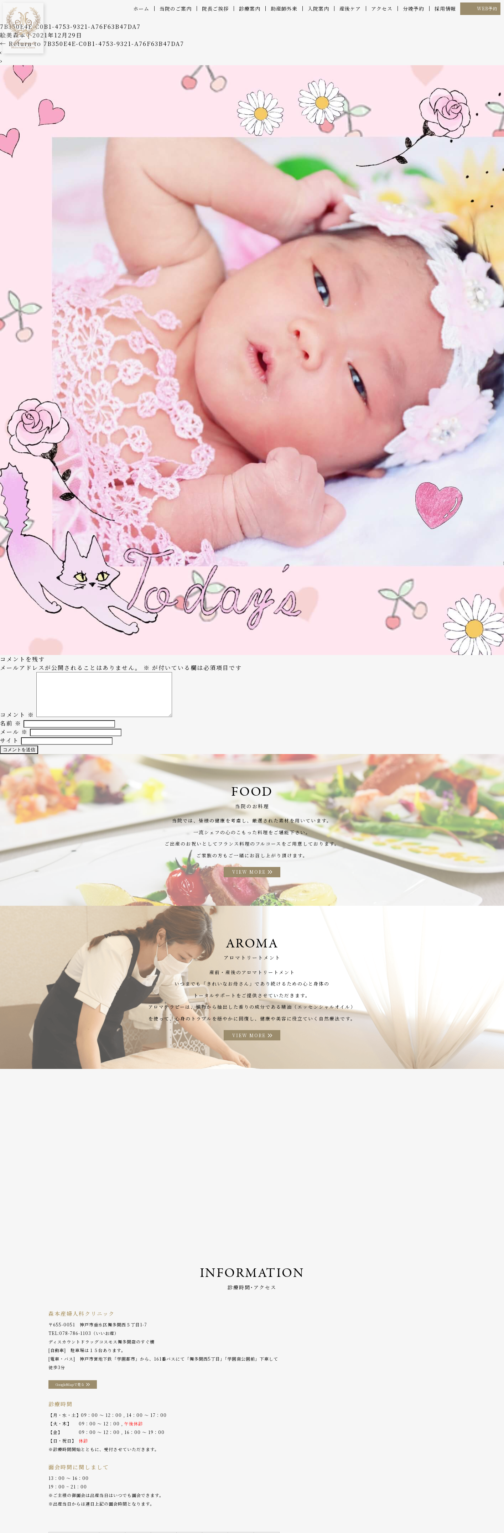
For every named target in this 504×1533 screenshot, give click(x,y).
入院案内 (318, 8)
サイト (9, 745)
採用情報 (445, 8)
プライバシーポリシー (429, 1511)
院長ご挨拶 (215, 8)
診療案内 (249, 8)
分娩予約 (413, 8)
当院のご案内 (176, 8)
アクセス (382, 8)
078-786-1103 (75, 1344)
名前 (10, 728)
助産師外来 (284, 8)
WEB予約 (487, 8)
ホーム (141, 8)
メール (14, 737)
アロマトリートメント (262, 1511)
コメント (17, 720)
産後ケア (350, 8)
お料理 (223, 1511)
